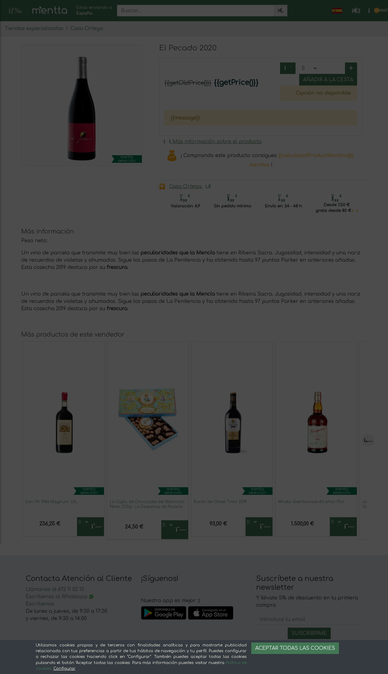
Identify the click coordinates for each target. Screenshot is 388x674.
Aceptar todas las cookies (295, 648)
